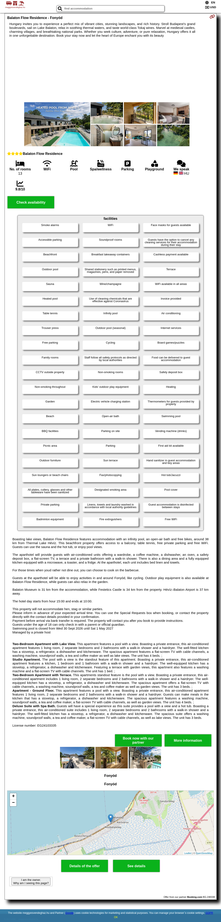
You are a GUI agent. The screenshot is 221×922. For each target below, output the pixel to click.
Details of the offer (84, 866)
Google (69, 912)
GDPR (209, 912)
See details (136, 866)
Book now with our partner (138, 740)
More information (188, 740)
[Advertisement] (110, 70)
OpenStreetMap (204, 853)
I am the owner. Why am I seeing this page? (31, 881)
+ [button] (13, 796)
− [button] (13, 803)
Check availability (30, 202)
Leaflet (187, 853)
